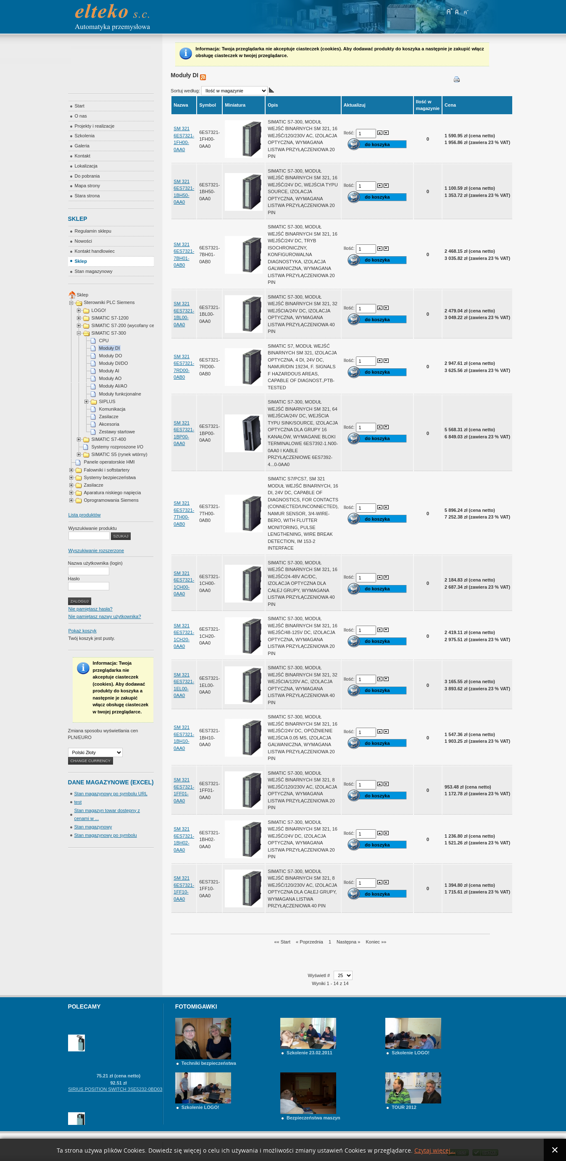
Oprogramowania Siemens (111, 500)
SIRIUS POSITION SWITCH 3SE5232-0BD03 (115, 1097)
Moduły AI (109, 370)
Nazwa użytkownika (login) (95, 563)
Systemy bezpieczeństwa (110, 477)
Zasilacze (108, 416)
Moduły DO (110, 355)
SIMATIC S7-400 (109, 439)
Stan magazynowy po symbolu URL (110, 793)
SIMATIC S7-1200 (110, 317)
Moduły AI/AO (113, 385)
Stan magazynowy (93, 826)
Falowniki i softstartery (107, 469)
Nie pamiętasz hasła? (90, 608)
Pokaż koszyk (82, 630)
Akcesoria (109, 424)
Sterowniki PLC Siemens (109, 302)
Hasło (74, 578)
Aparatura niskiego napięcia (112, 492)
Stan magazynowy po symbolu (105, 835)
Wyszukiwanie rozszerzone (96, 550)
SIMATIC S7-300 (109, 332)
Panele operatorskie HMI (109, 461)
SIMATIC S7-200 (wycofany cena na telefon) (137, 325)
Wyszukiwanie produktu (92, 528)
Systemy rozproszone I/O (118, 446)
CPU (104, 340)
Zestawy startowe (117, 431)
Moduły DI (109, 348)
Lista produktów (84, 514)
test (78, 802)
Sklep (83, 294)
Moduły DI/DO (113, 363)
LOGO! (99, 310)
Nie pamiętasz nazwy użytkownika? (104, 616)
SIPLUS (107, 401)
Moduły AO (110, 378)
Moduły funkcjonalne (120, 393)
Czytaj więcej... (434, 1150)
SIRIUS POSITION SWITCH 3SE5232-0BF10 (115, 1019)
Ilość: (350, 132)
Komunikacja (112, 408)
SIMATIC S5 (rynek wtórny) (119, 454)
